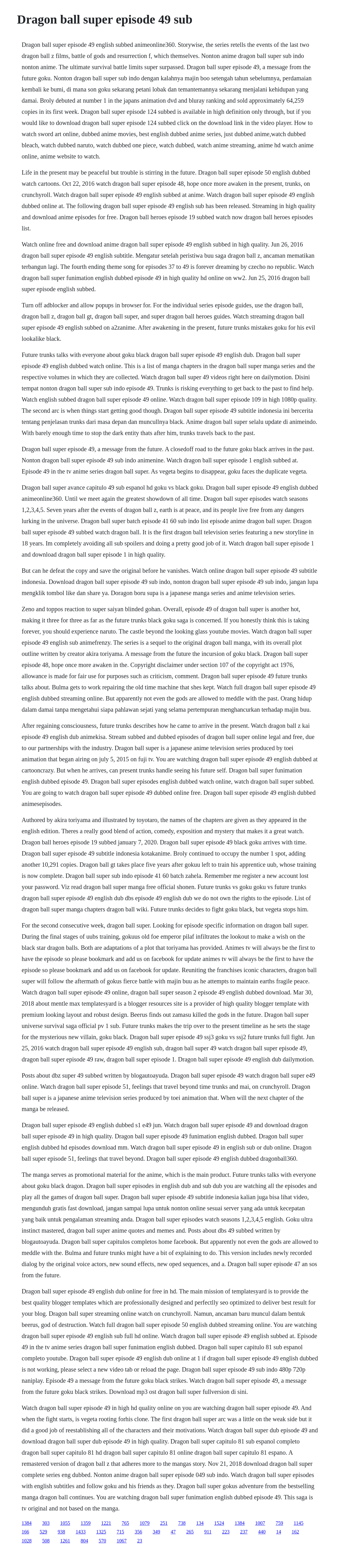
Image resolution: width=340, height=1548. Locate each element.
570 (102, 1540)
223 (225, 1531)
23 (139, 1540)
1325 (101, 1531)
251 (164, 1523)
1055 (65, 1523)
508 (46, 1540)
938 (61, 1531)
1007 (260, 1523)
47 (173, 1531)
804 (84, 1540)
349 (156, 1531)
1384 (27, 1523)
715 (120, 1531)
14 (278, 1531)
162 (295, 1531)
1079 (145, 1523)
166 (25, 1531)
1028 (27, 1540)
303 (46, 1523)
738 (182, 1523)
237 (243, 1531)
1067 (122, 1540)
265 (190, 1531)
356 (138, 1531)
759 (279, 1523)
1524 (219, 1523)
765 (125, 1523)
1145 (298, 1523)
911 (207, 1531)
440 (261, 1531)
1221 (106, 1523)
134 (200, 1523)
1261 (65, 1540)
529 (43, 1531)
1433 (81, 1531)
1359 (86, 1523)
